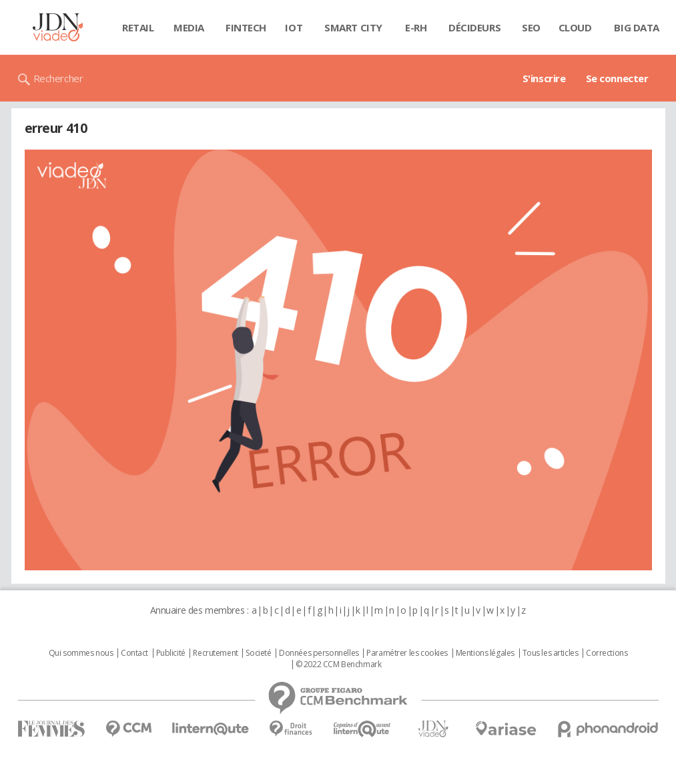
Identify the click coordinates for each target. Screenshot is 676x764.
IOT (293, 27)
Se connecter (617, 78)
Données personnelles (319, 653)
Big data (636, 27)
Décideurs (474, 27)
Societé (258, 653)
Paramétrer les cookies (407, 653)
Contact (134, 653)
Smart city (353, 27)
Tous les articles (551, 653)
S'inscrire (544, 78)
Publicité (171, 653)
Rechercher (58, 78)
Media (189, 27)
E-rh (415, 27)
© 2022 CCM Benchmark (339, 664)
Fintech (246, 27)
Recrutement (215, 653)
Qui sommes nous (81, 653)
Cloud (575, 27)
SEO (531, 27)
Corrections (606, 653)
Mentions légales (485, 653)
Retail (137, 27)
